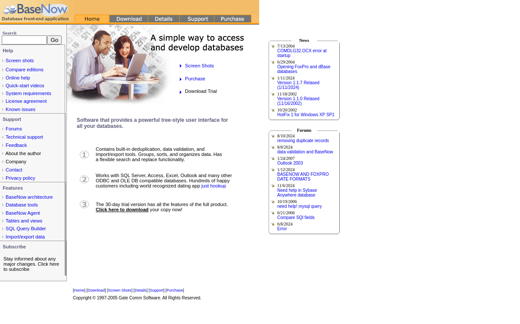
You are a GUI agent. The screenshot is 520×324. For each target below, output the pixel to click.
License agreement (26, 101)
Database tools (22, 204)
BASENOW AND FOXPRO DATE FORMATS (303, 176)
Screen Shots (199, 65)
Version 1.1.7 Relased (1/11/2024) (298, 85)
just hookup (213, 185)
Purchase (195, 78)
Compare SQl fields (296, 217)
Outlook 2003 (290, 163)
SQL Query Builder (26, 228)
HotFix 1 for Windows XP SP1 (306, 114)
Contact (14, 169)
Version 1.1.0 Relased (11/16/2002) (298, 101)
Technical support (24, 137)
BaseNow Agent (23, 213)
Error (282, 228)
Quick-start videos (25, 85)
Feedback (16, 145)
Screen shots (20, 60)
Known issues (20, 109)
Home (79, 290)
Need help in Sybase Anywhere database (297, 192)
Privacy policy (20, 178)
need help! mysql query (299, 206)
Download (96, 290)
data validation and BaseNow (305, 151)
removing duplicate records (303, 140)
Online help (18, 77)
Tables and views (24, 220)
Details (141, 290)
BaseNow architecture (29, 197)
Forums (14, 128)
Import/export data (25, 236)
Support (156, 290)
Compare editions (25, 69)
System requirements (28, 93)
